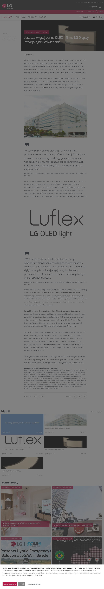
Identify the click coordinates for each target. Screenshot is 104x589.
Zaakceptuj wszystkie (10, 584)
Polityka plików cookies (34, 584)
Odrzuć (22, 584)
